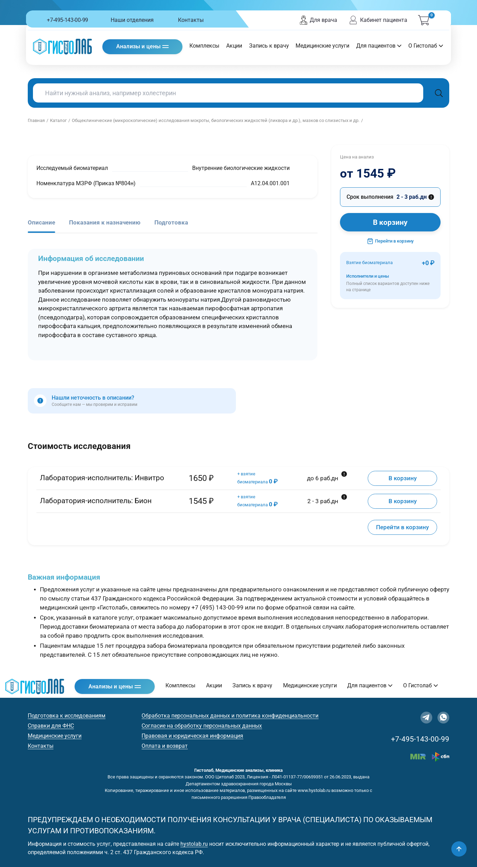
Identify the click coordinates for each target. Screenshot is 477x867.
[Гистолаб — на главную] (62, 46)
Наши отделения (132, 20)
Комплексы (204, 45)
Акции (234, 45)
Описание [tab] (41, 222)
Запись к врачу (269, 45)
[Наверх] (459, 849)
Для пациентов (378, 45)
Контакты (191, 20)
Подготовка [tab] (171, 222)
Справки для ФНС (51, 725)
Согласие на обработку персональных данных (202, 725)
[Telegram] (426, 717)
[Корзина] (423, 20)
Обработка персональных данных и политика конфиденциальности (230, 715)
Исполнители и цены (390, 283)
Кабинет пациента (377, 20)
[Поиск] (439, 93)
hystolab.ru (194, 844)
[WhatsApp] (443, 717)
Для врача (318, 20)
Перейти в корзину (390, 241)
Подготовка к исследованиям (66, 715)
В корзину (390, 222)
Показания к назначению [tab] (104, 222)
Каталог (58, 120)
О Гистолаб (425, 45)
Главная (36, 120)
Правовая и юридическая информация (192, 736)
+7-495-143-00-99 (67, 20)
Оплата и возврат (165, 746)
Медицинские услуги (322, 45)
